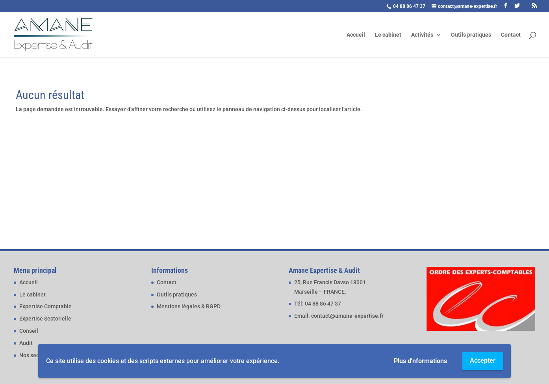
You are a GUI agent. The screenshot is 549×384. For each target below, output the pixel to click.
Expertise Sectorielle (45, 318)
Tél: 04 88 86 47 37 (317, 303)
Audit (26, 343)
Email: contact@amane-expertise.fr (339, 316)
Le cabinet (388, 35)
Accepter (482, 360)
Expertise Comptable (45, 306)
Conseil (28, 331)
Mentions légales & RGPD (189, 306)
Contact (511, 35)
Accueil (356, 35)
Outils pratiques (471, 35)
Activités (422, 35)
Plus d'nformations (420, 361)
